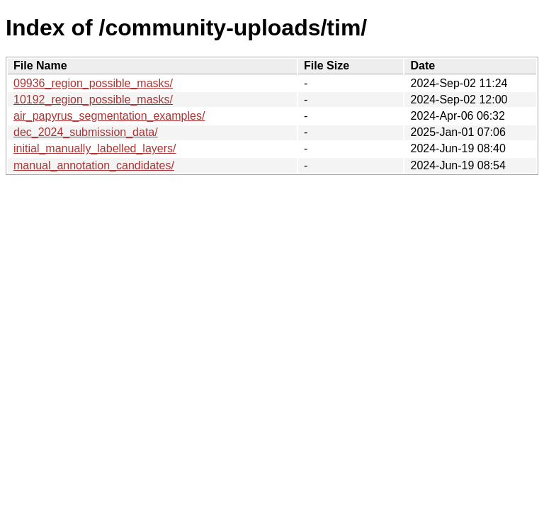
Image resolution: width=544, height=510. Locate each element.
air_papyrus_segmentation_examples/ (109, 116)
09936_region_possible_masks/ (93, 83)
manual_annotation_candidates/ (93, 165)
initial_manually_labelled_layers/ (94, 148)
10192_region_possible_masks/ (93, 100)
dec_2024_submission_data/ (85, 132)
